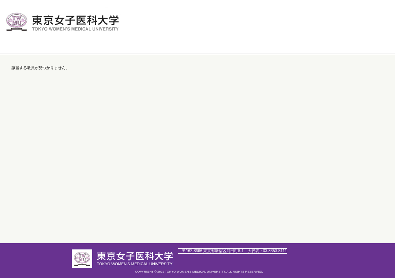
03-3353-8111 (267, 251)
